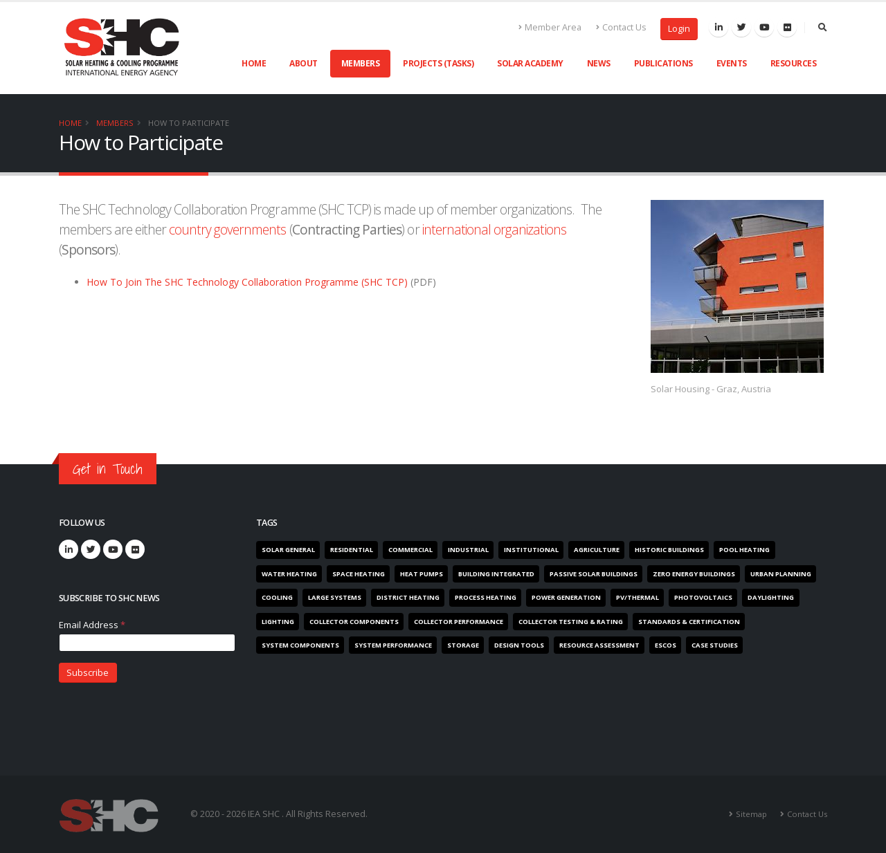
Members (360, 63)
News (599, 63)
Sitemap (751, 814)
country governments (228, 229)
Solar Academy (530, 63)
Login (679, 29)
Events (731, 63)
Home (254, 63)
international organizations (494, 229)
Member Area (550, 27)
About (303, 63)
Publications (663, 63)
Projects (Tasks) (438, 63)
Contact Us (621, 27)
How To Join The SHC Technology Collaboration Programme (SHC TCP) (248, 281)
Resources (793, 63)
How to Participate (188, 123)
